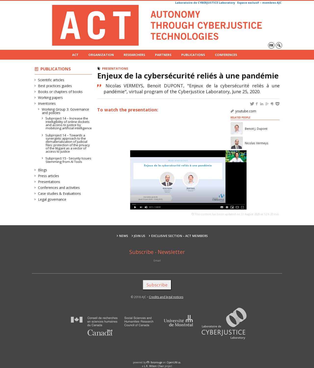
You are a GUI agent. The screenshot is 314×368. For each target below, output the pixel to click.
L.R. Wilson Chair (154, 366)
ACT (75, 55)
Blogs (42, 170)
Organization (101, 55)
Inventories (47, 103)
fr (271, 45)
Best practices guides (55, 85)
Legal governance (52, 199)
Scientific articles (51, 80)
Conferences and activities (59, 187)
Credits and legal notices (166, 297)
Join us (139, 236)
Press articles (48, 175)
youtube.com (245, 111)
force (156, 362)
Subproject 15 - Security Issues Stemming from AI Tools (68, 160)
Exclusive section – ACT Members (179, 236)
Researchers (134, 55)
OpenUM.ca (173, 362)
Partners (163, 55)
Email (157, 260)
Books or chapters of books (60, 91)
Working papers (50, 97)
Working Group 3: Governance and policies (65, 111)
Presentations (49, 181)
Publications (193, 55)
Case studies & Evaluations (59, 193)
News (123, 236)
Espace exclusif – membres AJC (259, 2)
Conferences (226, 55)
